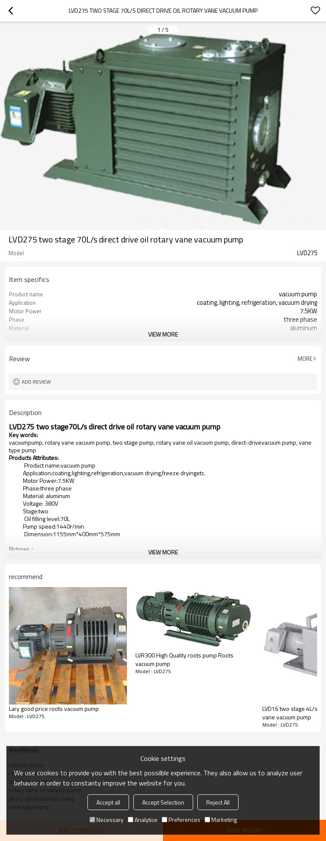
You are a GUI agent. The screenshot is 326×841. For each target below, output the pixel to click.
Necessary (107, 819)
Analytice (142, 819)
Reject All (218, 802)
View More (163, 334)
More (305, 358)
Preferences (181, 819)
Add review (36, 382)
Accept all (108, 802)
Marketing (221, 819)
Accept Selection (163, 802)
